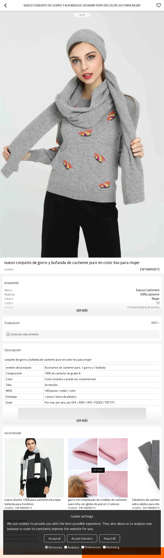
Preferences (91, 547)
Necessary (53, 547)
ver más (82, 310)
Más (154, 323)
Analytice (71, 547)
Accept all (54, 538)
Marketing (111, 547)
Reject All (110, 538)
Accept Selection (82, 538)
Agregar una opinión (24, 334)
